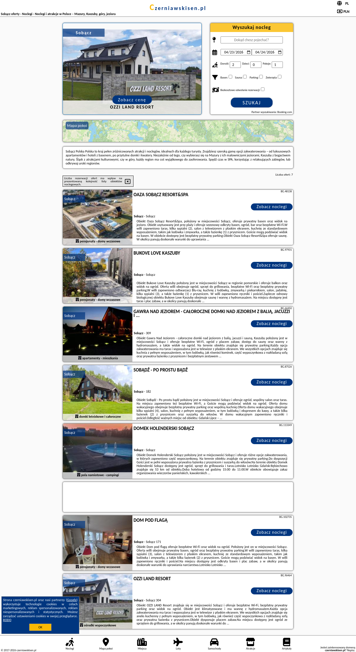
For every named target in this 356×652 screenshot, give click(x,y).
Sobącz (69, 198)
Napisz (351, 650)
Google (72, 600)
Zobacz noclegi (272, 206)
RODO (7, 620)
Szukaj (252, 103)
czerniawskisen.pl (178, 8)
